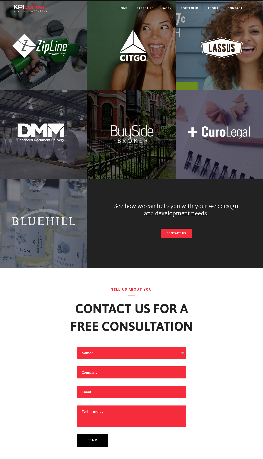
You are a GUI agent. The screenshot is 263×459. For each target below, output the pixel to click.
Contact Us (176, 233)
